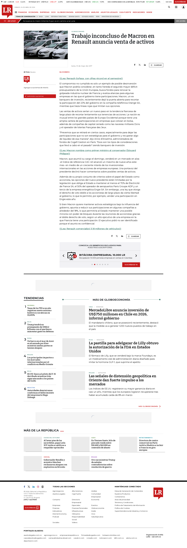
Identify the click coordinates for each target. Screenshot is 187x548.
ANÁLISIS (95, 12)
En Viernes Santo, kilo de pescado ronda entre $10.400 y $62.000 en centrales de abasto (103, 444)
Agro (93, 438)
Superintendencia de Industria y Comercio (131, 511)
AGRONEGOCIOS (82, 12)
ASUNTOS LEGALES (109, 12)
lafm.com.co (119, 538)
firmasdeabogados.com (90, 535)
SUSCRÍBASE (180, 2)
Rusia (29, 338)
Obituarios (76, 514)
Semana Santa (74, 16)
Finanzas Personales (80, 508)
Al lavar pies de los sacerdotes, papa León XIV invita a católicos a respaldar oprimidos (55, 444)
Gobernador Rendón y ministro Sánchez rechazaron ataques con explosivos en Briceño (55, 463)
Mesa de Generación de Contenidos (129, 491)
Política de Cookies (122, 508)
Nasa (41, 16)
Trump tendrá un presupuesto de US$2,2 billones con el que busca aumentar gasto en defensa (40, 328)
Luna (47, 16)
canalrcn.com (79, 538)
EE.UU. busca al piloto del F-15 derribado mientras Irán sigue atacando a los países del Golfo (41, 377)
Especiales (76, 505)
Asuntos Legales (59, 494)
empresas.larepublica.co (69, 535)
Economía (95, 500)
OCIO (53, 12)
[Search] (169, 7)
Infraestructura (77, 511)
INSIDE (149, 12)
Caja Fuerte (76, 494)
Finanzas (56, 508)
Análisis (94, 491)
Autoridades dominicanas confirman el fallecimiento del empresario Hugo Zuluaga (40, 393)
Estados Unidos (88, 16)
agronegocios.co (50, 535)
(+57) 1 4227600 (30, 500)
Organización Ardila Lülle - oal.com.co (154, 536)
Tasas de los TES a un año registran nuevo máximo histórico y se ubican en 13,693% (39, 311)
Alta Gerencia (77, 491)
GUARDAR (156, 65)
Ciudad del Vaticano (52, 438)
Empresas (56, 505)
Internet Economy (60, 514)
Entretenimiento (146, 438)
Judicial (47, 457)
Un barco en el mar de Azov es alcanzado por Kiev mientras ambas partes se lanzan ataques (40, 344)
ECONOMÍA (33, 12)
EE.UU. (29, 322)
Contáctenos (120, 497)
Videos (74, 522)
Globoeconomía (97, 508)
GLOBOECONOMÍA (65, 12)
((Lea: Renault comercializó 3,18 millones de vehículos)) (90, 228)
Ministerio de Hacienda (110, 16)
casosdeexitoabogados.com (35, 538)
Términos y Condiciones (124, 502)
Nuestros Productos (122, 494)
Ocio (93, 514)
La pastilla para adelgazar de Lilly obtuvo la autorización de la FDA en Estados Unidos (123, 347)
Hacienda (30, 305)
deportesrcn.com (30, 541)
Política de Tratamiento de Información (130, 505)
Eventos (94, 505)
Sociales (56, 522)
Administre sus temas (34, 96)
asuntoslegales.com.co (33, 535)
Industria (31, 387)
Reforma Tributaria (58, 16)
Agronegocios (58, 491)
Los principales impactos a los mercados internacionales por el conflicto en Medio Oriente (40, 361)
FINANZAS (22, 12)
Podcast (56, 517)
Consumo (56, 500)
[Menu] (16, 12)
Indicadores (57, 511)
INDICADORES (139, 12)
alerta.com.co (131, 538)
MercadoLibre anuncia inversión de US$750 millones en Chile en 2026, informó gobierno (119, 314)
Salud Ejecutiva (97, 517)
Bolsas (30, 354)
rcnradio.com (92, 538)
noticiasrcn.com (105, 538)
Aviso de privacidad (122, 500)
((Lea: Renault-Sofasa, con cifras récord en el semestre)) (91, 78)
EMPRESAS (44, 12)
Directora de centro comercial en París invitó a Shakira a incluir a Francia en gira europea (151, 445)
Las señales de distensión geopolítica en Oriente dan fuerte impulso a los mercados (122, 380)
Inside (93, 511)
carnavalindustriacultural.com (60, 538)
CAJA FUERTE (125, 12)
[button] (63, 256)
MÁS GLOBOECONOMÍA (148, 406)
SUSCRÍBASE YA (131, 265)
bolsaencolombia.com (111, 535)
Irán (97, 16)
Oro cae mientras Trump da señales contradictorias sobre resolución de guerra (103, 463)
